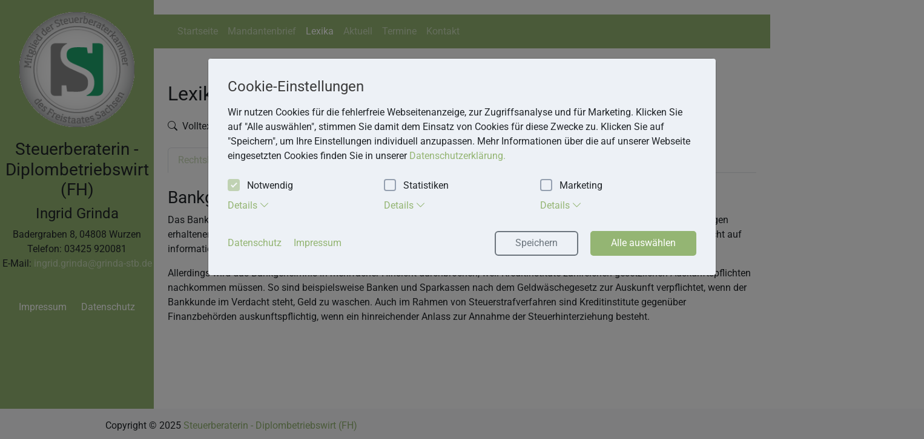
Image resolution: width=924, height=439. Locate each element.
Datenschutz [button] (255, 243)
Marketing (571, 186)
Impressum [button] (318, 243)
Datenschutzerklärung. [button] (457, 155)
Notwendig (260, 186)
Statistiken (416, 186)
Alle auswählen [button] (643, 243)
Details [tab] (248, 205)
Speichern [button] (536, 243)
